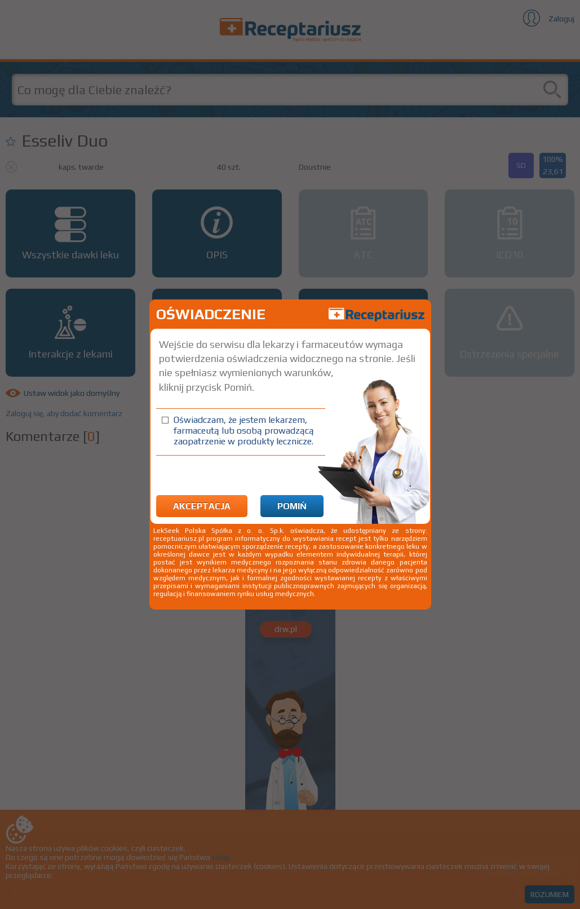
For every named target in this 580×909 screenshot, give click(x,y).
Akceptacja (202, 506)
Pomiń (292, 506)
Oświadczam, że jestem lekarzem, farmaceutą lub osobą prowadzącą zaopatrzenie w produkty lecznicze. (244, 430)
